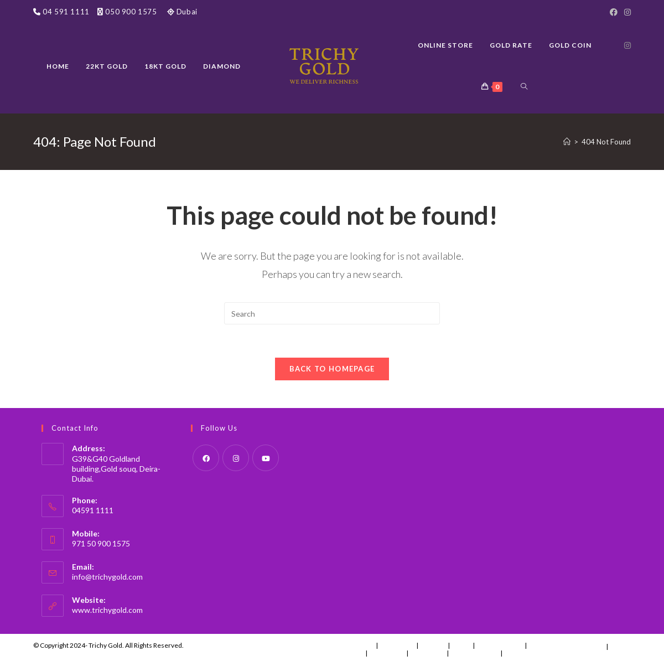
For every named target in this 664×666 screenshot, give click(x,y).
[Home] (566, 141)
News (461, 645)
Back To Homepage (332, 368)
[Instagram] (626, 12)
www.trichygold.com (107, 610)
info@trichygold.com (107, 576)
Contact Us (356, 645)
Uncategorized (500, 645)
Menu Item (397, 645)
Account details (474, 653)
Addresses (427, 653)
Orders (351, 653)
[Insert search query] (332, 313)
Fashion (433, 645)
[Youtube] (265, 458)
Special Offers (550, 646)
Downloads (386, 653)
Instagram (587, 645)
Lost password (526, 653)
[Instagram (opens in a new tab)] (627, 45)
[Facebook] (613, 12)
